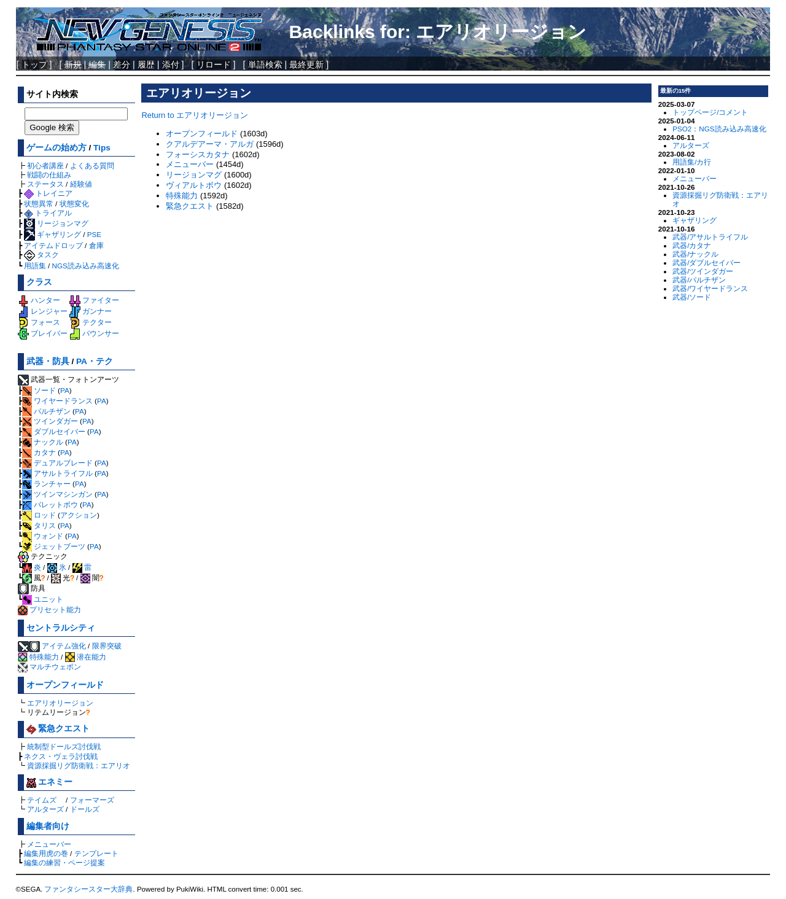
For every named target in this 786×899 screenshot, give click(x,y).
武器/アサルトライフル (710, 237)
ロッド (39, 515)
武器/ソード (691, 297)
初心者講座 (45, 165)
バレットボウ (50, 504)
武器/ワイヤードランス (710, 288)
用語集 (35, 266)
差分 (121, 64)
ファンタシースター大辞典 (88, 889)
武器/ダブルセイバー (706, 263)
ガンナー (90, 311)
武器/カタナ (691, 245)
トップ (34, 64)
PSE (94, 234)
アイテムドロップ (53, 245)
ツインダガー (50, 421)
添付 (170, 64)
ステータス (45, 184)
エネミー (49, 782)
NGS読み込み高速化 (85, 266)
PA (64, 390)
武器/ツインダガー (702, 271)
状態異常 (38, 204)
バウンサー (94, 333)
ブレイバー (43, 333)
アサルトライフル (57, 473)
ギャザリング (52, 234)
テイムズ (41, 800)
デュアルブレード (57, 463)
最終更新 (306, 64)
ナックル (42, 442)
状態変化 (74, 204)
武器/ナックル (695, 254)
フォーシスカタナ (198, 154)
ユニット (42, 599)
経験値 (81, 184)
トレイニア (48, 193)
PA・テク (94, 361)
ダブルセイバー (53, 431)
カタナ (39, 452)
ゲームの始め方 (56, 147)
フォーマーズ (92, 800)
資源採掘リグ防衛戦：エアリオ (78, 765)
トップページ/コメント (710, 112)
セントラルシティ (60, 627)
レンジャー (43, 311)
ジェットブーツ (53, 546)
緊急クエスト (58, 728)
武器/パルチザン (699, 280)
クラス (39, 282)
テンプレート (96, 853)
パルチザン (46, 411)
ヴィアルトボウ (194, 185)
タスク (41, 255)
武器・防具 (47, 361)
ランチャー (46, 484)
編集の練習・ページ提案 (64, 862)
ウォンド (42, 536)
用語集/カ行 (691, 162)
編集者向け (47, 826)
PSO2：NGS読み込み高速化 (719, 129)
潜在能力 (85, 657)
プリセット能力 (49, 609)
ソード (39, 390)
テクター (90, 322)
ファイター (94, 300)
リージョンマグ (56, 223)
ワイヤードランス (57, 401)
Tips (102, 147)
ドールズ (84, 809)
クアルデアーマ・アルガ (210, 144)
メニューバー (49, 844)
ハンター (39, 300)
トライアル (48, 213)
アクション (78, 515)
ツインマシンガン (57, 494)
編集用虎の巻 (46, 853)
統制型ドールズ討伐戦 (64, 746)
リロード (213, 64)
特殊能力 (38, 657)
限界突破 (107, 646)
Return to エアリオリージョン (194, 115)
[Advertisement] (396, 301)
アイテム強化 (64, 646)
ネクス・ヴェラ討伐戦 (61, 756)
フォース (39, 322)
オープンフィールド (65, 685)
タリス (39, 525)
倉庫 (96, 245)
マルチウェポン (49, 667)
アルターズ (45, 809)
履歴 (146, 64)
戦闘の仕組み (49, 175)
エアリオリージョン (60, 703)
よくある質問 (92, 165)
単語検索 (265, 64)
